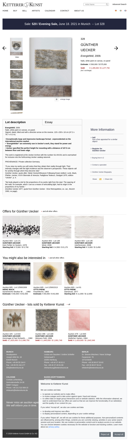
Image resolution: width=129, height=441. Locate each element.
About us (79, 11)
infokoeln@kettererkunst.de (17, 390)
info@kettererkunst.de (15, 368)
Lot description (15, 122)
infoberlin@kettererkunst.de (92, 368)
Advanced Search (119, 4)
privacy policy (54, 427)
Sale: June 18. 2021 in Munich (57, 24)
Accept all (119, 434)
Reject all (105, 434)
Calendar (50, 11)
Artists (36, 11)
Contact (64, 11)
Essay (49, 122)
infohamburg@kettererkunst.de (56, 368)
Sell (24, 11)
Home (5, 11)
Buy (15, 11)
